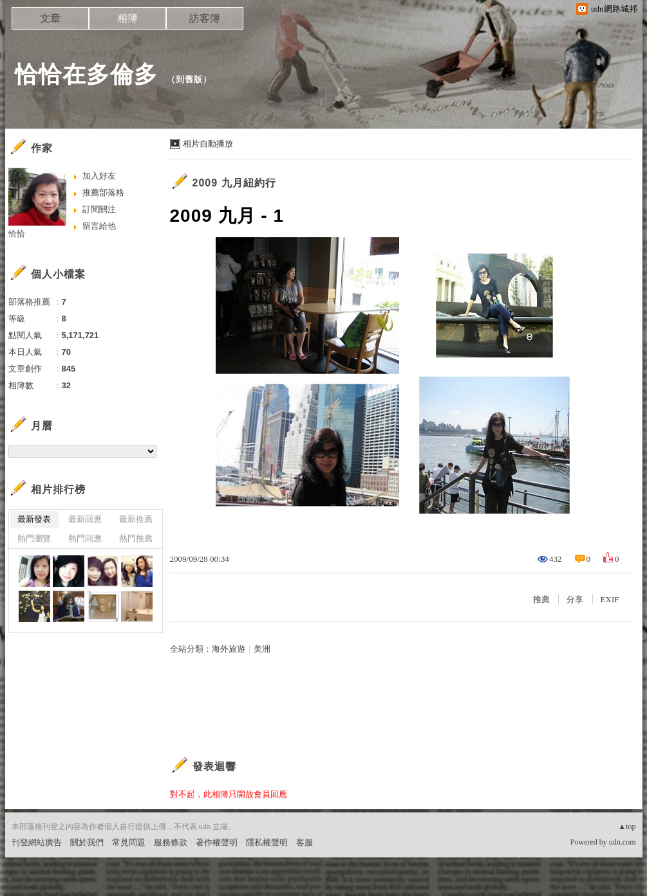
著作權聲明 (217, 842)
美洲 (262, 649)
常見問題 (128, 842)
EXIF (610, 599)
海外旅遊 (228, 649)
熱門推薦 (136, 538)
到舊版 (189, 79)
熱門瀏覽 (34, 538)
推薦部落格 (103, 192)
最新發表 (34, 519)
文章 (50, 18)
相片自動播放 (208, 143)
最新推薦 (136, 519)
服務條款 (170, 842)
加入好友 (99, 176)
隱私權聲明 (267, 842)
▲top (626, 826)
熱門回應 (85, 538)
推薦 (541, 599)
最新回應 (85, 519)
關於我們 (87, 842)
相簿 (127, 18)
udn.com (622, 842)
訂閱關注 (99, 209)
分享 (575, 599)
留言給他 (99, 226)
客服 (304, 842)
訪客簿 (204, 18)
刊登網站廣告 (37, 842)
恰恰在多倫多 (86, 74)
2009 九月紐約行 (234, 182)
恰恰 (16, 233)
